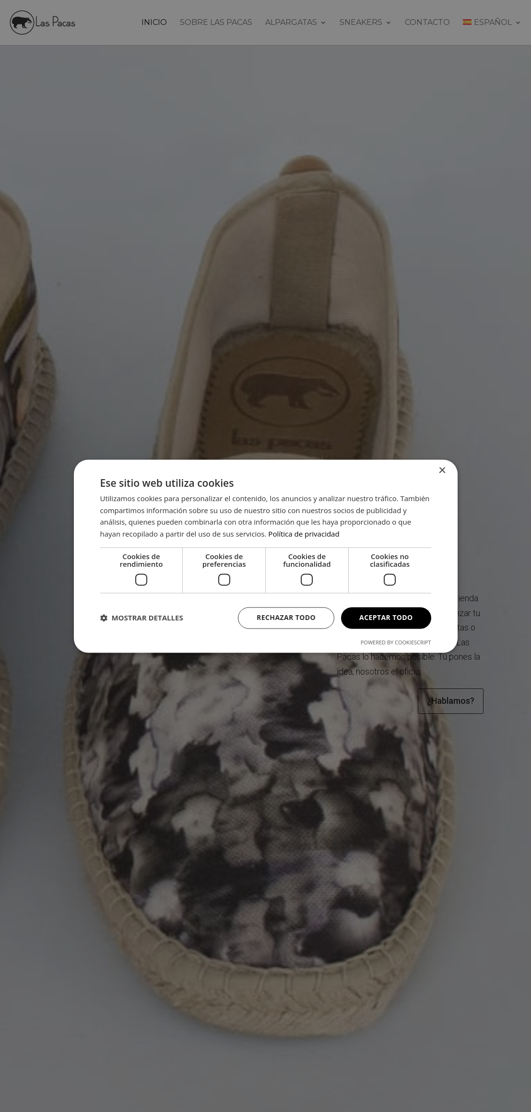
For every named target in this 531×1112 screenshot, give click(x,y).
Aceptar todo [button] (386, 617)
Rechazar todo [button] (286, 617)
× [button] (442, 470)
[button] (141, 618)
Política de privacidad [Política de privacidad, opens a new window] (303, 534)
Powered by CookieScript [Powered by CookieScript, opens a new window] (396, 642)
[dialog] (266, 556)
